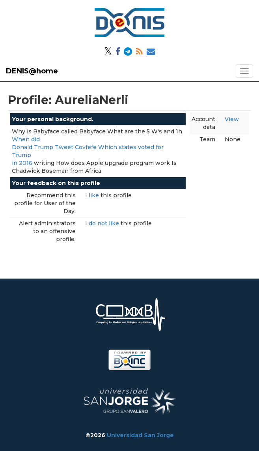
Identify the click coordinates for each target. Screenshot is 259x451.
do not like (105, 223)
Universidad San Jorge (140, 435)
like (95, 195)
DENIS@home (32, 71)
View (232, 119)
